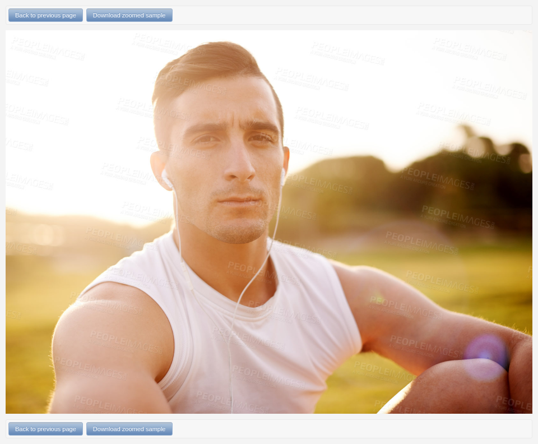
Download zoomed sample (129, 15)
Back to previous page (45, 15)
